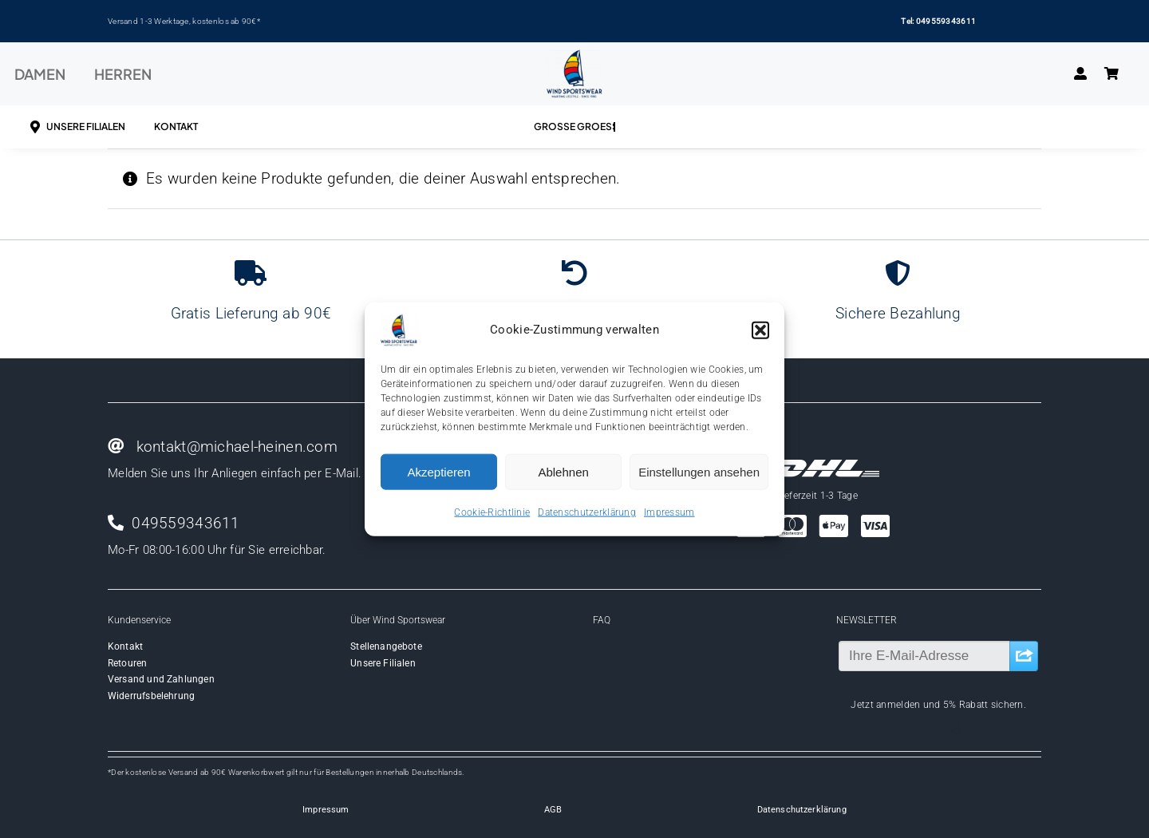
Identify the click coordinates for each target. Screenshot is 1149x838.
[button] (760, 330)
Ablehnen (563, 471)
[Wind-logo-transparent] (574, 57)
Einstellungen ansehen (699, 471)
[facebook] (924, 728)
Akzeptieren (438, 471)
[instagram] (952, 728)
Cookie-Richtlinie (492, 512)
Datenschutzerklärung (587, 512)
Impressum (669, 512)
